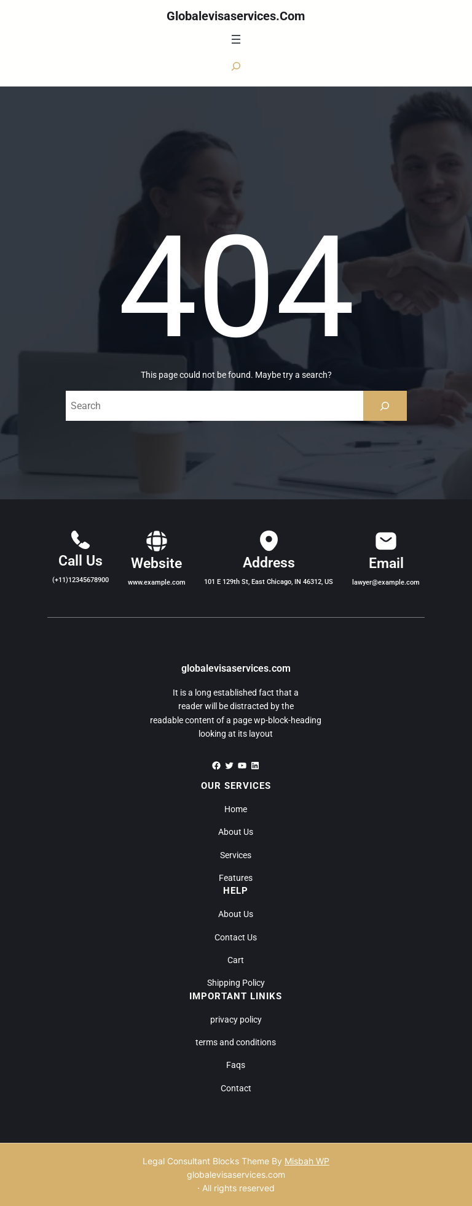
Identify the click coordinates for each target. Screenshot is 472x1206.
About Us (235, 832)
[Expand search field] (236, 66)
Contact (236, 1088)
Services (235, 855)
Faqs (235, 1065)
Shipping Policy (236, 983)
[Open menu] (236, 39)
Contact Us (235, 937)
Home (235, 809)
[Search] (385, 406)
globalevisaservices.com (236, 16)
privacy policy (236, 1019)
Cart (235, 960)
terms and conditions (235, 1042)
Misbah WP (307, 1161)
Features (236, 878)
